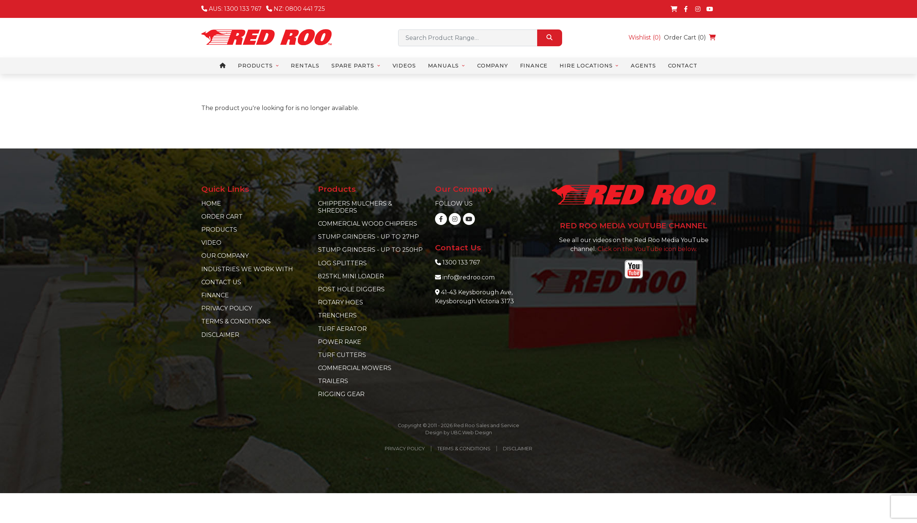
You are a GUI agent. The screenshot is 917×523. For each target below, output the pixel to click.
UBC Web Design (471, 432)
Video (211, 242)
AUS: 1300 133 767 (231, 8)
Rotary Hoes (340, 302)
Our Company (225, 255)
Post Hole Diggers (351, 289)
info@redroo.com (468, 277)
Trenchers (337, 315)
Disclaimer (220, 334)
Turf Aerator (342, 328)
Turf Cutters (342, 354)
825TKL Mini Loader (351, 276)
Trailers (333, 381)
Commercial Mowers (354, 368)
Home (211, 203)
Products (219, 229)
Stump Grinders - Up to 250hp (370, 249)
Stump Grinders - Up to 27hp (368, 236)
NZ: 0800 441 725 (295, 8)
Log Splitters (342, 263)
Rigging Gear (341, 394)
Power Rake (339, 341)
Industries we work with (247, 269)
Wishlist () (644, 37)
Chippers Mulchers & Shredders (355, 207)
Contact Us (221, 282)
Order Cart (222, 216)
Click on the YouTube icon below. (647, 249)
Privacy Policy (226, 308)
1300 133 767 (461, 262)
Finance (215, 295)
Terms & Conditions (236, 321)
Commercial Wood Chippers (367, 223)
